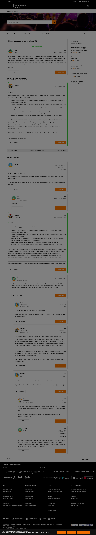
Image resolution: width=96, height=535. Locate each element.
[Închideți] (93, 532)
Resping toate (72, 532)
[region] (48, 532)
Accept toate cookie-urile (83, 532)
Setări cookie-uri (61, 532)
